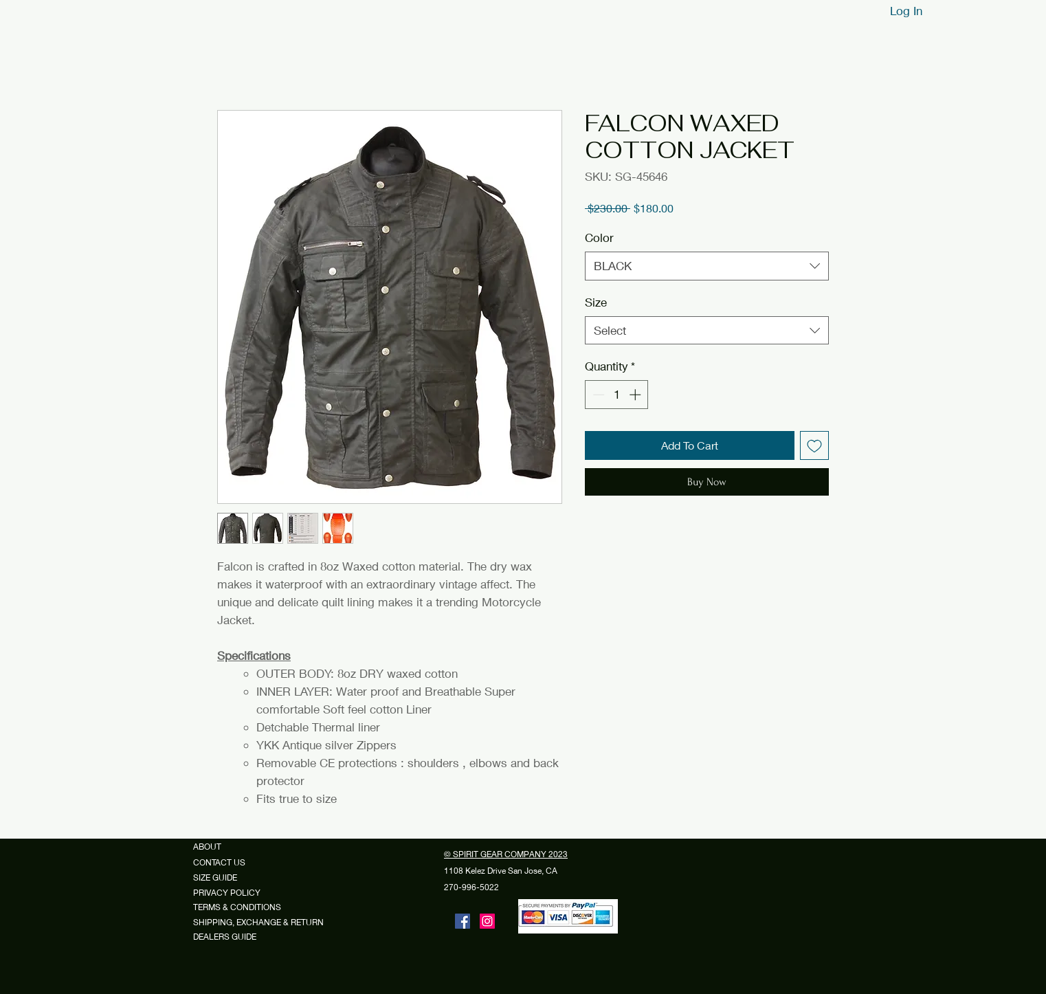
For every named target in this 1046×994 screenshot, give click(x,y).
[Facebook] (462, 921)
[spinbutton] (617, 394)
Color (599, 237)
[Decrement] (597, 394)
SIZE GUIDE (220, 877)
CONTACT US (219, 862)
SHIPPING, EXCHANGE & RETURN (258, 922)
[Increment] (636, 394)
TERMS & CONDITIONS (237, 907)
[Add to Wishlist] (814, 445)
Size (596, 302)
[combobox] (707, 266)
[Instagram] (487, 921)
